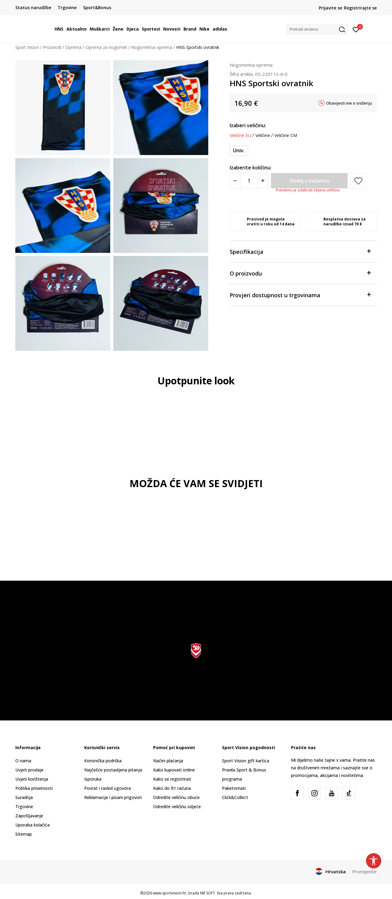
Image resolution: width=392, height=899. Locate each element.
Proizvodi (52, 47)
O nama (23, 761)
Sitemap (23, 834)
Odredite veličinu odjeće (177, 806)
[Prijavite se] (356, 29)
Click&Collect (235, 797)
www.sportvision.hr (169, 893)
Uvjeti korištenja (31, 779)
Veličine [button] (262, 135)
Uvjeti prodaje (29, 770)
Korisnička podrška (103, 761)
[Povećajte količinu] (262, 180)
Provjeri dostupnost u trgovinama (300, 294)
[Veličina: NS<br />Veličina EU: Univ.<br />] (239, 150)
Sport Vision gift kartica (245, 761)
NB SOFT (207, 893)
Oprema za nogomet (106, 47)
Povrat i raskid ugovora (107, 788)
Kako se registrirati (172, 779)
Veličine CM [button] (285, 135)
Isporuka (92, 779)
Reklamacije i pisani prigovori (113, 797)
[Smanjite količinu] (235, 180)
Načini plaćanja (168, 761)
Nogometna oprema (151, 47)
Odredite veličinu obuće (176, 797)
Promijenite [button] (364, 871)
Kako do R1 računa (172, 788)
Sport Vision (27, 47)
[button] (317, 29)
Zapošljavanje (29, 816)
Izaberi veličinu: (248, 125)
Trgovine (24, 806)
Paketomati (234, 788)
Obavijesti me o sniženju (349, 103)
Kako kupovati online (174, 770)
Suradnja (24, 797)
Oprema (73, 47)
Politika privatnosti (34, 788)
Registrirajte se (360, 8)
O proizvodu (300, 273)
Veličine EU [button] (240, 135)
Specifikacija (300, 251)
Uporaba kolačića (32, 825)
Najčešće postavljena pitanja (113, 770)
